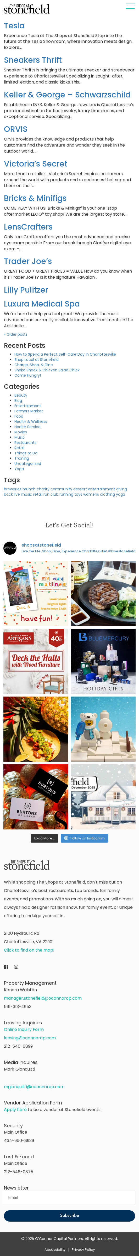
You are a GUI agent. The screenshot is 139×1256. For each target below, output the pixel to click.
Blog (18, 400)
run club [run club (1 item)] (50, 494)
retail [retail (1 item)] (37, 494)
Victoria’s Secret (35, 163)
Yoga (19, 468)
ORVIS (15, 129)
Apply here (15, 1110)
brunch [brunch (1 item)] (29, 489)
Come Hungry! (27, 375)
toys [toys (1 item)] (78, 494)
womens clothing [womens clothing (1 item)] (99, 494)
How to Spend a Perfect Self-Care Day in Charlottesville (65, 354)
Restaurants (25, 442)
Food (18, 416)
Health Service (27, 426)
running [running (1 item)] (66, 494)
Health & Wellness (30, 421)
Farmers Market (28, 411)
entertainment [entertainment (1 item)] (101, 489)
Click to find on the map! (29, 950)
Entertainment (27, 405)
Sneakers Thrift (33, 60)
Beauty (20, 395)
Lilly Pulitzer (26, 289)
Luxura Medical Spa (42, 303)
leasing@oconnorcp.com (30, 1038)
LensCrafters (28, 226)
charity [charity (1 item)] (43, 489)
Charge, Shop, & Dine (33, 364)
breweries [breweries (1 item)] (12, 489)
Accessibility (55, 1249)
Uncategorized (27, 463)
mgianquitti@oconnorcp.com (34, 1087)
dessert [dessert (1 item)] (80, 489)
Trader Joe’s (28, 261)
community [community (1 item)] (61, 489)
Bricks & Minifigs (35, 198)
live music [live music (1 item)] (23, 494)
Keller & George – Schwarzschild (67, 94)
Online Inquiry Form (24, 1029)
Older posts (15, 334)
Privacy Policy (83, 1249)
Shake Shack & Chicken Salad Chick (47, 370)
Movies (20, 432)
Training (21, 458)
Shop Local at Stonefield (36, 359)
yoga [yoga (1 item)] (120, 494)
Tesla (14, 25)
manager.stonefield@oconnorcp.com (43, 998)
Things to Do (25, 453)
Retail (19, 447)
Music (19, 437)
